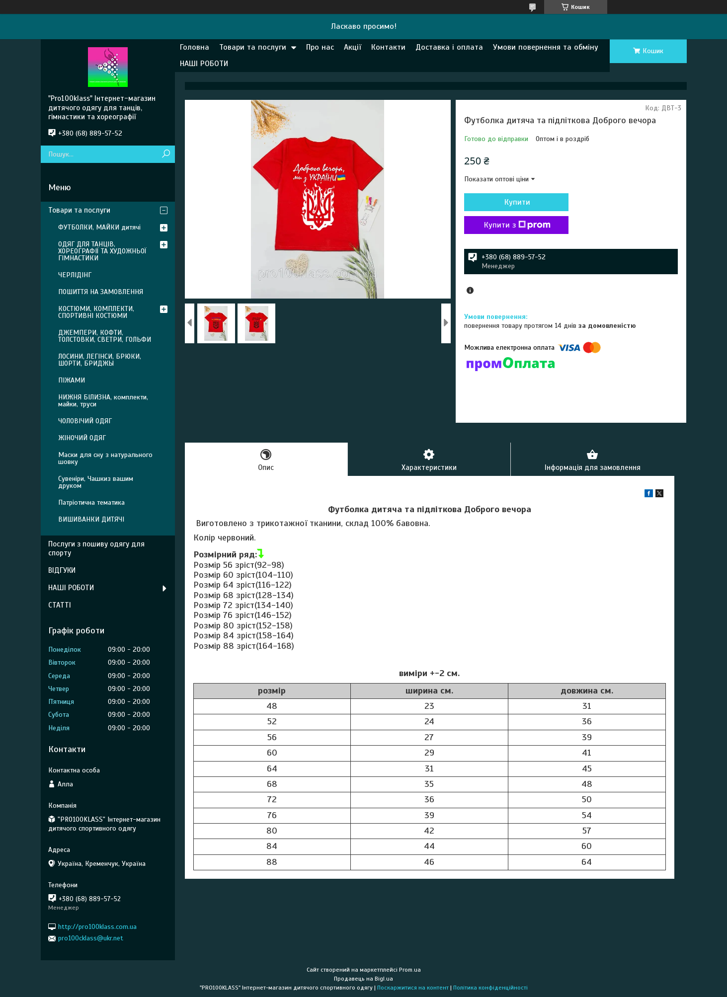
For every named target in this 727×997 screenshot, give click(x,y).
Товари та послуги (252, 47)
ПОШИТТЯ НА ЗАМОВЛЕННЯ (100, 292)
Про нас (320, 47)
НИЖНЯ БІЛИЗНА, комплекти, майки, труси (103, 400)
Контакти (388, 47)
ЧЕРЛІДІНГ (74, 275)
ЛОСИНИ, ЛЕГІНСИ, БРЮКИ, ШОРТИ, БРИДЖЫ (99, 360)
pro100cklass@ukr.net (90, 938)
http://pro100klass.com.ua (97, 926)
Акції (352, 47)
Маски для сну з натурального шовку (105, 458)
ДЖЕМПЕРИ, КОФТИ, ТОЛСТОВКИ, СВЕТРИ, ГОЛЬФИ (104, 336)
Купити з (517, 225)
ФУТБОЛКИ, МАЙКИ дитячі (99, 227)
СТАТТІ (59, 605)
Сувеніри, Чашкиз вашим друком (95, 482)
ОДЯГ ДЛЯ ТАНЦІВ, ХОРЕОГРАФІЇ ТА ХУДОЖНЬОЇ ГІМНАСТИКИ (102, 251)
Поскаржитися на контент (413, 987)
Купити (517, 202)
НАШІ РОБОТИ (204, 64)
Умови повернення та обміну (545, 47)
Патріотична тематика (91, 502)
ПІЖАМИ (71, 380)
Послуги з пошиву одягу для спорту (96, 548)
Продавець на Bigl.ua (363, 978)
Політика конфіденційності (490, 987)
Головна (194, 47)
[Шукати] (166, 154)
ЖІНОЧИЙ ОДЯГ (82, 438)
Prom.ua (410, 969)
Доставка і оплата (449, 47)
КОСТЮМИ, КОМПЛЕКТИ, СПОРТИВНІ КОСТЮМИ (96, 312)
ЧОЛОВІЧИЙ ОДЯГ (85, 421)
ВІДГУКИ (62, 570)
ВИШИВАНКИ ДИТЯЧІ (91, 519)
